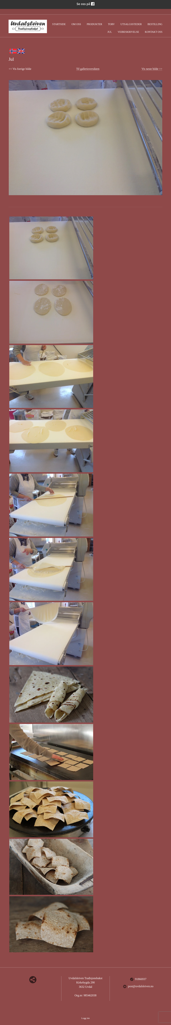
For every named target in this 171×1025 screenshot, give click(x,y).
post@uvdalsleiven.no (138, 986)
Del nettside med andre (32, 979)
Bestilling (155, 24)
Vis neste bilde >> (152, 68)
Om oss (76, 24)
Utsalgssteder (131, 24)
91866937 (138, 979)
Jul (109, 31)
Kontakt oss (153, 31)
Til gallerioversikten (87, 68)
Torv (111, 24)
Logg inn (85, 1018)
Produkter (94, 24)
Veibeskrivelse (128, 31)
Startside (59, 24)
